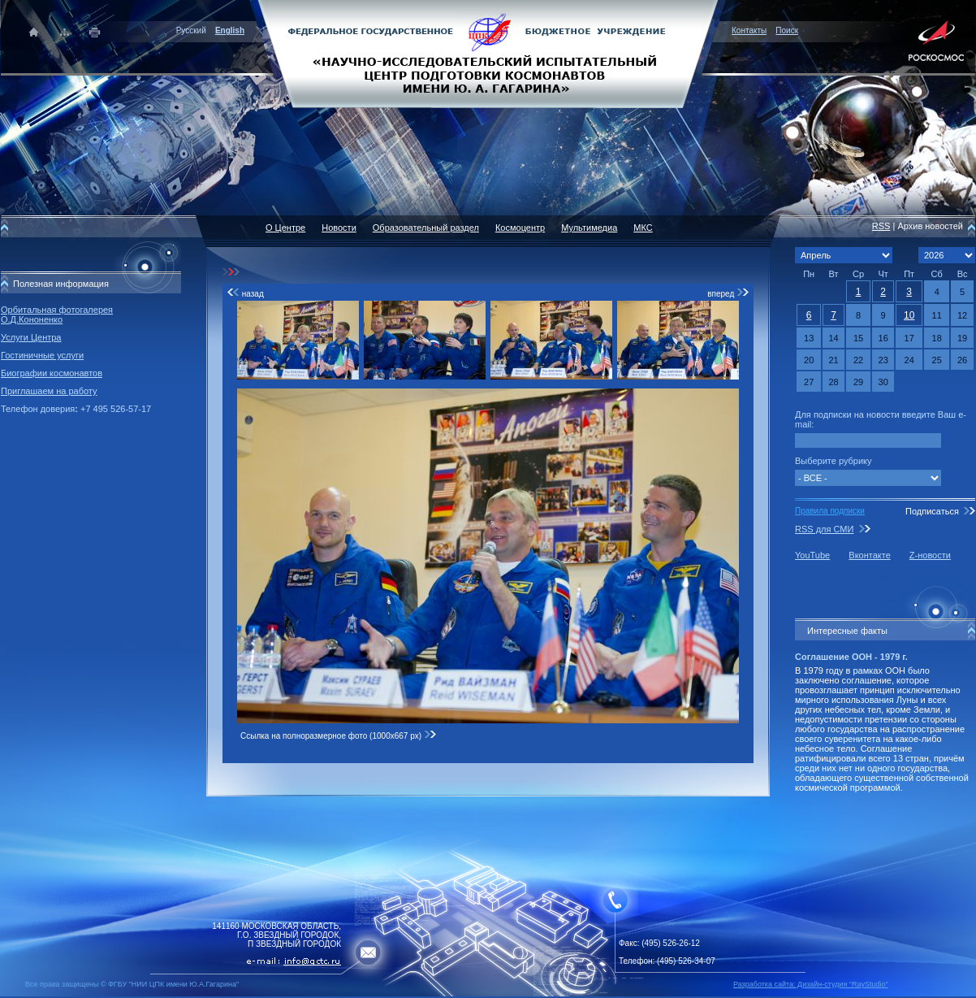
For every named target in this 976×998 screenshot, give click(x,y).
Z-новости (930, 555)
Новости (339, 227)
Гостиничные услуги (42, 355)
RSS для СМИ (824, 529)
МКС (642, 227)
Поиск (786, 30)
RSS (881, 226)
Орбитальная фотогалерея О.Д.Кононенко (57, 314)
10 (909, 315)
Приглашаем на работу (49, 391)
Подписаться (932, 511)
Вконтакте (869, 555)
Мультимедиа (589, 227)
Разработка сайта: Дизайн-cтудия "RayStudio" (810, 984)
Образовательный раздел (426, 227)
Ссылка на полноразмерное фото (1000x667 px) (338, 735)
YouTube (812, 555)
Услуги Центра (31, 337)
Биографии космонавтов (51, 373)
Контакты (749, 30)
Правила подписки (830, 510)
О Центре (285, 227)
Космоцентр (520, 227)
